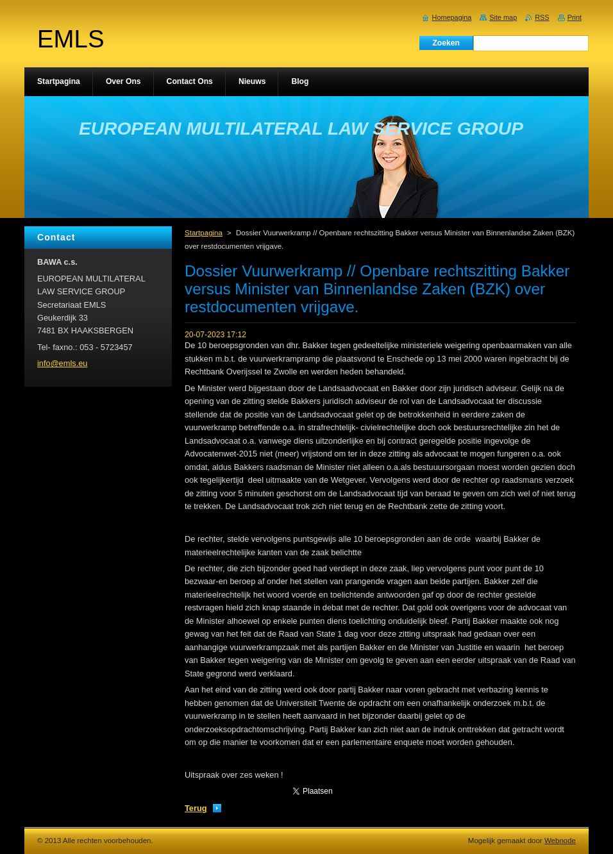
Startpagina (204, 233)
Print (574, 17)
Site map (503, 17)
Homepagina (452, 17)
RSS (542, 17)
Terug (196, 808)
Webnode (560, 840)
